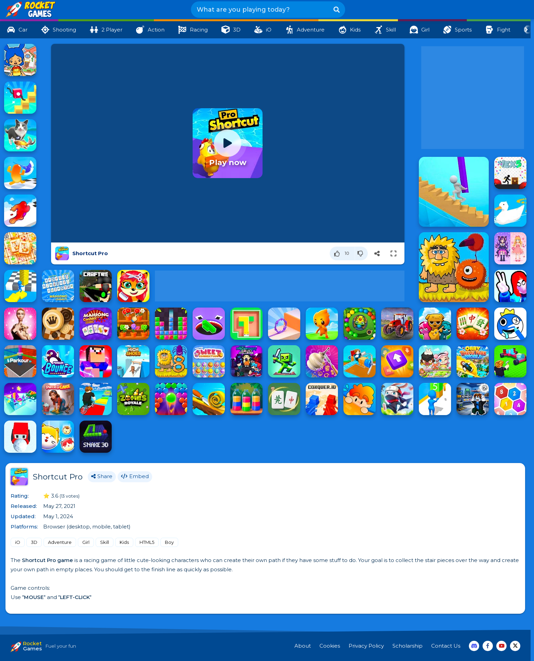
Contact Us (445, 646)
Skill (104, 542)
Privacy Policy (366, 646)
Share (101, 476)
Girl (85, 542)
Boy (169, 542)
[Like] (342, 253)
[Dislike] (361, 253)
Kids (124, 542)
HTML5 (146, 542)
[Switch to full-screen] (393, 253)
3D (34, 542)
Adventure (60, 542)
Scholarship (407, 646)
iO (17, 542)
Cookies (329, 646)
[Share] (377, 253)
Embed (135, 476)
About (302, 646)
